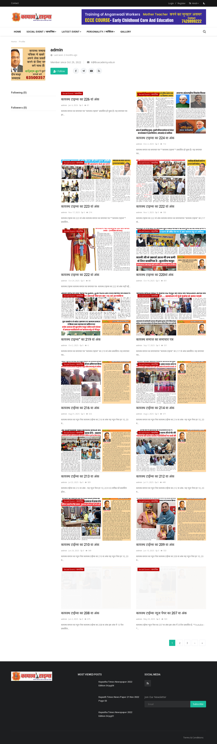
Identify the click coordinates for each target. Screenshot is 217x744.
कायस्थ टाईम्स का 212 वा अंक (155, 476)
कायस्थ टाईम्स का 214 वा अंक (155, 408)
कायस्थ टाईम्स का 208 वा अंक (80, 613)
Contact (15, 3)
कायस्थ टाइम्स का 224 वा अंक (155, 138)
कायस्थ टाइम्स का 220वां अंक (154, 275)
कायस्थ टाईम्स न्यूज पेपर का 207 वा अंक (161, 613)
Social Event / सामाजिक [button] (41, 31)
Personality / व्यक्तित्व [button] (101, 31)
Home (17, 31)
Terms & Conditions (193, 737)
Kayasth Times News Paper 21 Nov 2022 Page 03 (118, 699)
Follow (59, 71)
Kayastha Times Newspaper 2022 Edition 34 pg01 (115, 714)
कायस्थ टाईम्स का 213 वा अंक (80, 476)
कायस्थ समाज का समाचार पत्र (154, 339)
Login (171, 3)
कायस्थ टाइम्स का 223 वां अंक (80, 206)
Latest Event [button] (71, 31)
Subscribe (198, 704)
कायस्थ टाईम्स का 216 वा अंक (80, 408)
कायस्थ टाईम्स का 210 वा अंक (80, 545)
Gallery (125, 31)
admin (64, 105)
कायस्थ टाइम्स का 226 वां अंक (80, 99)
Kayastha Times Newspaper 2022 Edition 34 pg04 (115, 684)
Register (182, 3)
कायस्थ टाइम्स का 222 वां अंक (155, 206)
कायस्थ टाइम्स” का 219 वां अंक (81, 339)
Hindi (194, 3)
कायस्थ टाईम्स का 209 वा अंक (155, 545)
